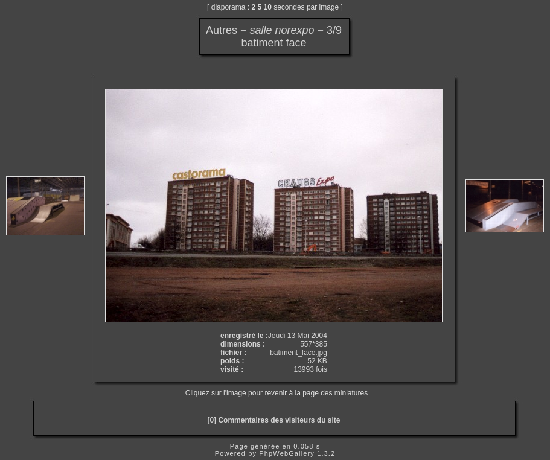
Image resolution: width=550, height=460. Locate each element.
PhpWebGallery (287, 453)
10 (268, 7)
